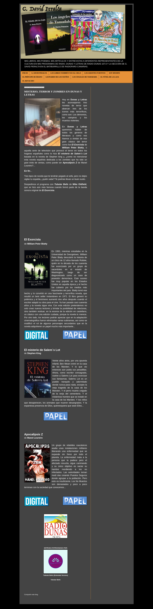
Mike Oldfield (79, 184)
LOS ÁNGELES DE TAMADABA (84, 77)
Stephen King (34, 353)
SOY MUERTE (114, 73)
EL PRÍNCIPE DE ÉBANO (32, 77)
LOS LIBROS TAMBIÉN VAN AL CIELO (65, 73)
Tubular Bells (61, 184)
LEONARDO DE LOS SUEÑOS (57, 77)
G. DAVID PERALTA (39, 73)
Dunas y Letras (79, 99)
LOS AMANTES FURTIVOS (94, 73)
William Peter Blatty (73, 147)
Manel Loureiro (35, 438)
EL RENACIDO (28, 81)
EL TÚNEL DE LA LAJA (110, 77)
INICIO (25, 73)
